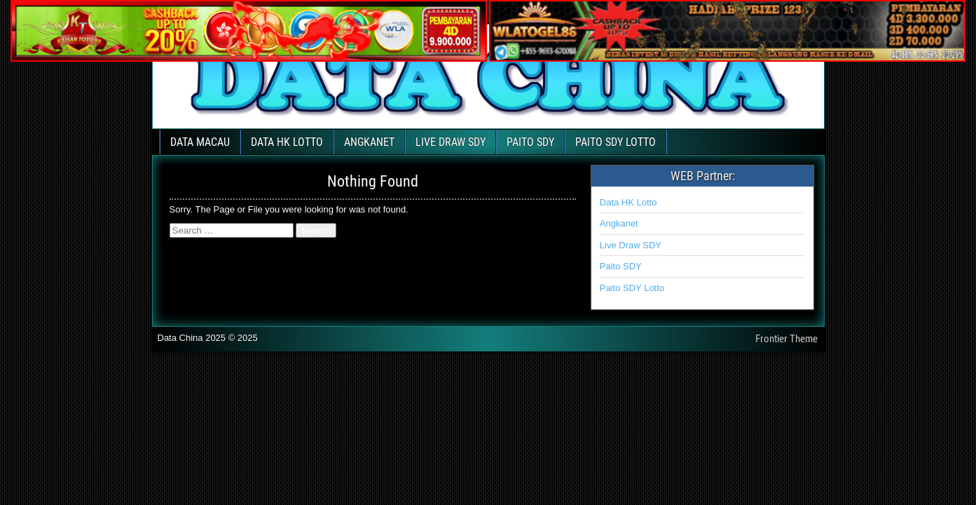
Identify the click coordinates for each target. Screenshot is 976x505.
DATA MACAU (200, 142)
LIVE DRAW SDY (450, 142)
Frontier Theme (786, 338)
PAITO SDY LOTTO (615, 142)
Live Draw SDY (630, 245)
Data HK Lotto (628, 202)
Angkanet (619, 223)
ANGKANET (369, 142)
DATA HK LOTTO (287, 142)
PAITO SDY (530, 142)
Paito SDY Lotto (632, 288)
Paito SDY (621, 266)
